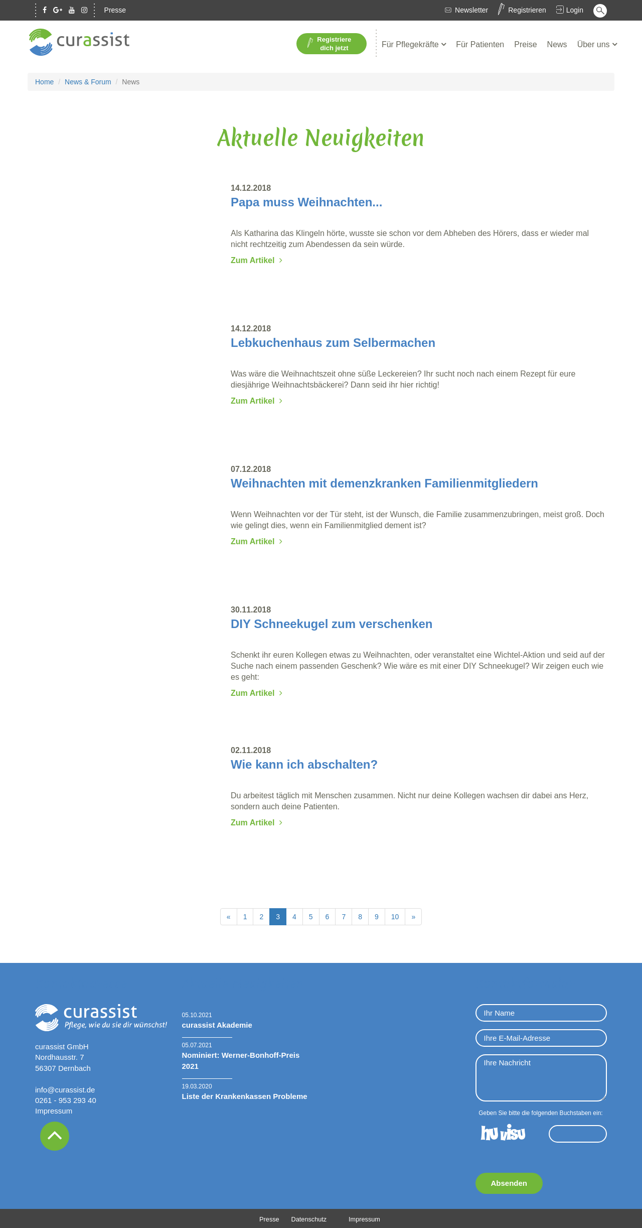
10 (395, 916)
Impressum (53, 1110)
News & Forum (88, 81)
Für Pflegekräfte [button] (411, 43)
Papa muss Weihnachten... (306, 201)
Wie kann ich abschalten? (304, 763)
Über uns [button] (594, 43)
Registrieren (527, 10)
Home (44, 81)
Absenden (509, 1182)
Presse (115, 10)
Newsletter (471, 10)
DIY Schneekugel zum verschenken (331, 623)
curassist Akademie (217, 1024)
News (557, 43)
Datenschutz (308, 1218)
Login (574, 10)
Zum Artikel (252, 259)
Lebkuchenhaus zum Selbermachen (333, 341)
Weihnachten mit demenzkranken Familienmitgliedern (384, 482)
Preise (525, 43)
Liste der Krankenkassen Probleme (244, 1095)
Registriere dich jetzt (329, 43)
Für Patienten (480, 43)
